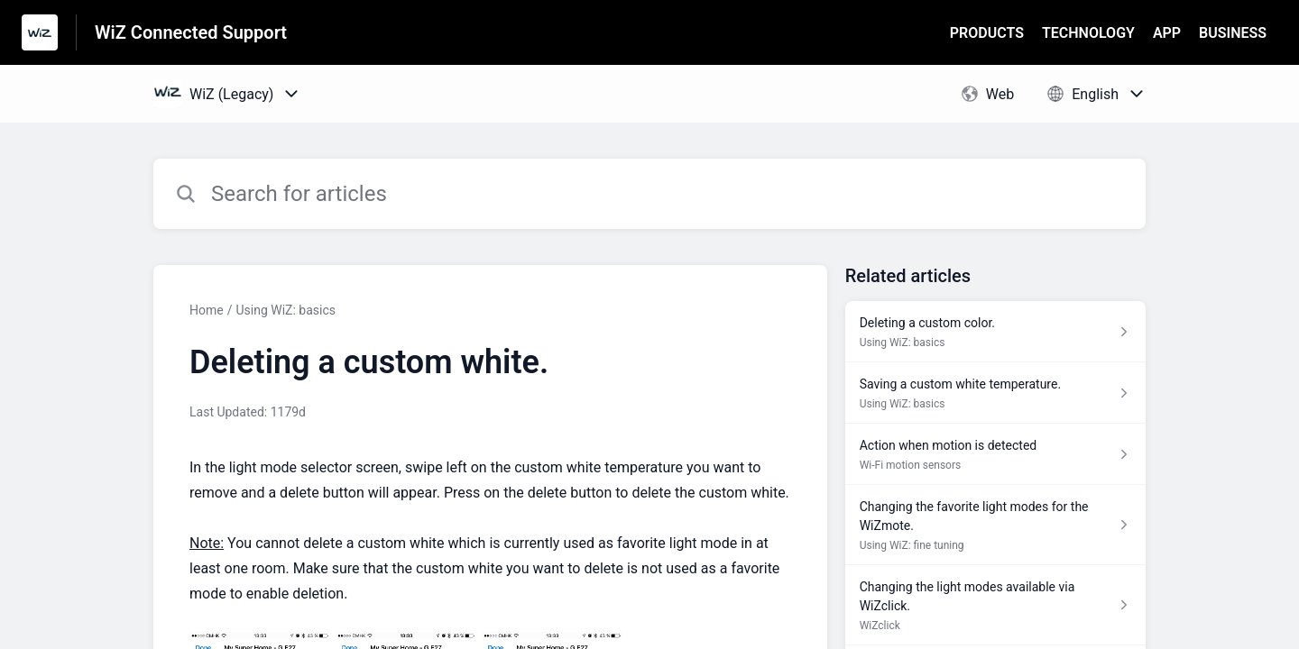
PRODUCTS (987, 32)
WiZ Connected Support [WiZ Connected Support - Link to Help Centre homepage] (191, 32)
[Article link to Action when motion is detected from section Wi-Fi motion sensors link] (995, 454)
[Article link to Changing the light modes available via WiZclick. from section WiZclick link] (995, 605)
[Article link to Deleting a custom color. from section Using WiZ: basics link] (995, 331)
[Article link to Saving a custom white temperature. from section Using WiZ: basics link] (995, 393)
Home (206, 310)
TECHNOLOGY (1088, 32)
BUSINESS (1233, 32)
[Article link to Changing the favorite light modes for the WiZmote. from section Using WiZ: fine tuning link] (995, 525)
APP (1167, 32)
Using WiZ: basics (285, 310)
